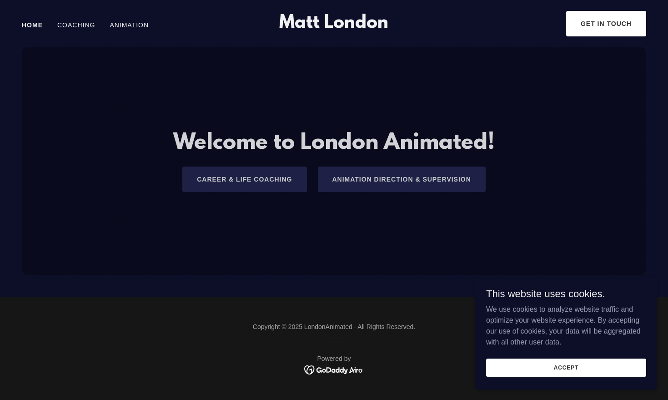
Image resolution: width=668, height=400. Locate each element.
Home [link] (32, 25)
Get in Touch (606, 23)
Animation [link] (129, 25)
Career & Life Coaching (244, 179)
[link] (333, 25)
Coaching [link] (76, 25)
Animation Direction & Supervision (401, 179)
